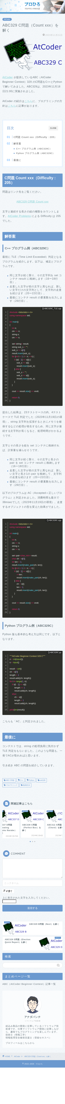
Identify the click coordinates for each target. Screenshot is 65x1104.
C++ (21, 780)
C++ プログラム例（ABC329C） (34, 148)
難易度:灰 (26, 785)
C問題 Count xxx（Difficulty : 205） (35, 137)
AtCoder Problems (19, 216)
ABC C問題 (9, 780)
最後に (17, 160)
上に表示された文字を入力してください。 (26, 897)
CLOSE (53, 128)
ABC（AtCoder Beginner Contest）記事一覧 (29, 984)
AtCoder (7, 19)
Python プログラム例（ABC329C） (35, 153)
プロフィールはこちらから (20, 1043)
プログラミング (11, 785)
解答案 (17, 143)
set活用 (42, 780)
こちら (28, 101)
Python (31, 780)
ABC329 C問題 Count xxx (32, 201)
